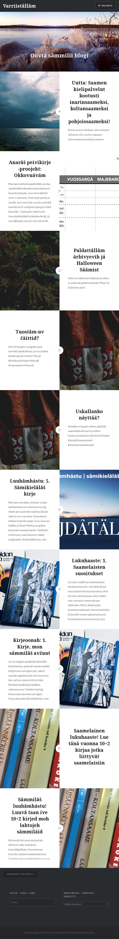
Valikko (106, 5)
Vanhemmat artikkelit (20, 874)
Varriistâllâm (19, 6)
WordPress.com (86, 932)
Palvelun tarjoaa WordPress (37, 932)
